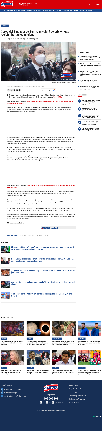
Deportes (41, 10)
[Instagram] (52, 398)
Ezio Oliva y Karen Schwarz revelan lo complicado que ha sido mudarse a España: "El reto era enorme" (91, 102)
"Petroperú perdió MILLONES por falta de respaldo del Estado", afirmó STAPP (41, 295)
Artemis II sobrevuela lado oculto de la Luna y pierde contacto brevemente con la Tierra (90, 65)
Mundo (35, 10)
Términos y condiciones (77, 396)
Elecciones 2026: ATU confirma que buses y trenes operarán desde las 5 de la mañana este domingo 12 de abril (42, 248)
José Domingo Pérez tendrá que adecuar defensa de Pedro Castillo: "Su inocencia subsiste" (63, 372)
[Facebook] (45, 398)
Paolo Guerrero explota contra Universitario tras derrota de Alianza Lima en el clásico (90, 123)
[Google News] (55, 398)
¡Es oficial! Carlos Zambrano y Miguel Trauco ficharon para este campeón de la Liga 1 (89, 343)
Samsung (47, 235)
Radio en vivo (74, 402)
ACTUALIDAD (23, 235)
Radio (82, 10)
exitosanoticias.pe (10, 393)
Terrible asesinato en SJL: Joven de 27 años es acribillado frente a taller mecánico (12, 343)
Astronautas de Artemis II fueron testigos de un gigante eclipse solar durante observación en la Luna (37, 343)
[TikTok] (57, 398)
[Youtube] (50, 398)
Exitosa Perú (68, 10)
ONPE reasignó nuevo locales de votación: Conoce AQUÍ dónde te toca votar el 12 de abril (90, 130)
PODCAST (98, 4)
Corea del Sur (31, 235)
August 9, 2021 (50, 227)
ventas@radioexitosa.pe (12, 389)
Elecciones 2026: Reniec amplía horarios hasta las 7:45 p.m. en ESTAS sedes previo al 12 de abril (90, 58)
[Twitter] (47, 398)
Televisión (76, 10)
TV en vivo (73, 392)
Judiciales (48, 10)
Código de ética (74, 385)
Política (29, 10)
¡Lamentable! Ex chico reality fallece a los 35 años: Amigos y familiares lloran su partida (90, 110)
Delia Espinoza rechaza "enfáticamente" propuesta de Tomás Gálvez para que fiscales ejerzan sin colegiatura (42, 260)
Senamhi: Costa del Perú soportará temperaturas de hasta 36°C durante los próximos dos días (90, 88)
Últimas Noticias (12, 10)
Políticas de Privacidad (77, 399)
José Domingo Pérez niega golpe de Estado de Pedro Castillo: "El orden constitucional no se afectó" (38, 372)
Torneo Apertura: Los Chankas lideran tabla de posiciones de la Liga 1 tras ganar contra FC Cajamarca (89, 372)
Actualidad (21, 10)
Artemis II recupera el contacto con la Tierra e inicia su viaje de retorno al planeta (43, 283)
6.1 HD (88, 4)
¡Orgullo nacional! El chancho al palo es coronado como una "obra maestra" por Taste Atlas (43, 271)
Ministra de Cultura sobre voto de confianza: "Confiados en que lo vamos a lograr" (11, 372)
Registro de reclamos (77, 389)
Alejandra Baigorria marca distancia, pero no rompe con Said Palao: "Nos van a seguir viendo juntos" (63, 343)
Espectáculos (57, 10)
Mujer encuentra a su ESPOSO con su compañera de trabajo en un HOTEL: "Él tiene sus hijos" (91, 116)
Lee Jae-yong (40, 235)
